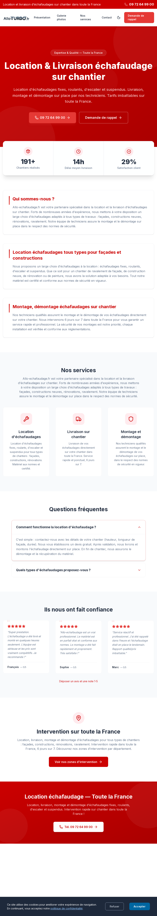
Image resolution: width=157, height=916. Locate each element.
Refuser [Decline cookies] (114, 906)
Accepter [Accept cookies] (140, 906)
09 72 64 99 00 (52, 117)
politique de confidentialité (67, 908)
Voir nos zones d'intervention (78, 767)
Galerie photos (61, 17)
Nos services (85, 17)
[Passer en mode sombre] (118, 17)
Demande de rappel (136, 17)
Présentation (42, 17)
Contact (107, 17)
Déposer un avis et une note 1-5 (78, 684)
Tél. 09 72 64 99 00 (78, 832)
